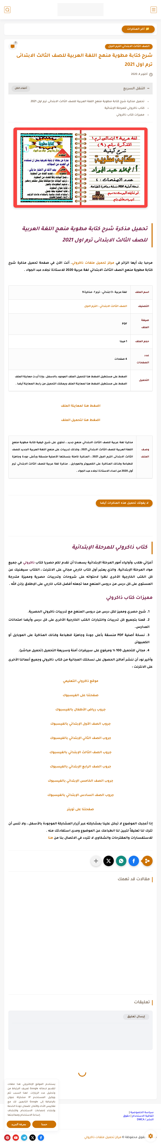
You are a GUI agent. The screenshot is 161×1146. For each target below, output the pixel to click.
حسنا (44, 1124)
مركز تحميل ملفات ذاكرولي (102, 1137)
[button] (134, 861)
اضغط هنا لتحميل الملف (80, 420)
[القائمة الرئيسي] (154, 9)
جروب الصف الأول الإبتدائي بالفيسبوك (80, 724)
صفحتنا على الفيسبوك (81, 695)
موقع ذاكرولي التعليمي (80, 681)
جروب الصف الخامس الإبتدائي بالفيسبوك (80, 781)
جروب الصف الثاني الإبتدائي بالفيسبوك (80, 738)
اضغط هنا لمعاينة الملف (80, 406)
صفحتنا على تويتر (80, 809)
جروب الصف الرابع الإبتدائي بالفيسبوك (80, 767)
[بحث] (7, 9)
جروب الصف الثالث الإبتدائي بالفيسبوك (80, 752)
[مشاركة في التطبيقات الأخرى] (96, 861)
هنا (50, 838)
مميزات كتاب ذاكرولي (130, 115)
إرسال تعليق (136, 1016)
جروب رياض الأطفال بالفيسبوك (80, 710)
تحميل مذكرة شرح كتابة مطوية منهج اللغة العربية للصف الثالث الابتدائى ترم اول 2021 (87, 101)
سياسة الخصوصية (142, 1112)
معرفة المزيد (18, 1124)
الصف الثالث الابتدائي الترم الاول (128, 46)
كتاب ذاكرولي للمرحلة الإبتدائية (124, 108)
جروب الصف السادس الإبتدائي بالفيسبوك (80, 795)
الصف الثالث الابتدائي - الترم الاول (105, 306)
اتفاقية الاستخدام (143, 1116)
